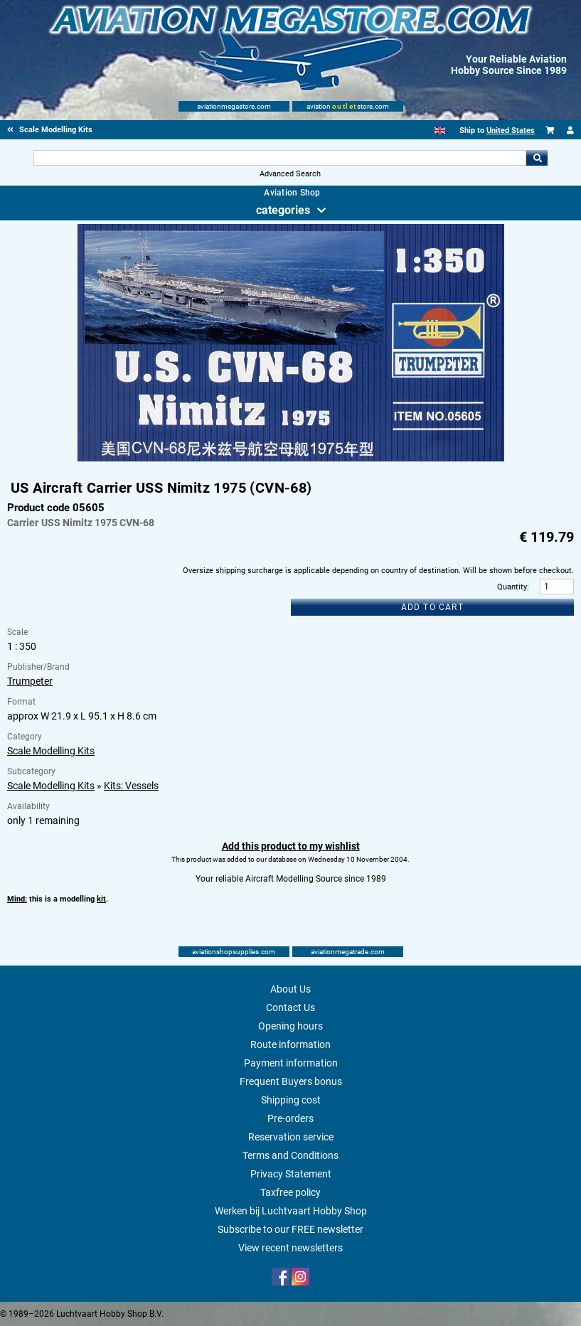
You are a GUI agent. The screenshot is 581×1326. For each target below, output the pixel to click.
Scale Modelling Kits (51, 750)
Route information (290, 1044)
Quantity (512, 587)
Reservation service (291, 1137)
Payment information (291, 1063)
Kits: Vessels (131, 785)
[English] (440, 130)
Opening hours (290, 1026)
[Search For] (279, 158)
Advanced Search (290, 173)
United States (510, 130)
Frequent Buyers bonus (291, 1081)
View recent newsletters (290, 1247)
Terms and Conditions (290, 1155)
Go (537, 158)
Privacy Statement (290, 1174)
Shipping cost (291, 1100)
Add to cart (432, 607)
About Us (290, 989)
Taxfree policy (290, 1192)
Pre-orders (290, 1118)
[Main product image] (291, 459)
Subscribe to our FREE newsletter (290, 1229)
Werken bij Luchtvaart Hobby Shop (291, 1211)
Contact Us (290, 1007)
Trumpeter (30, 681)
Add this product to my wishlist (291, 846)
